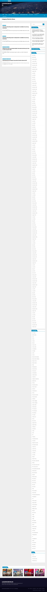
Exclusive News (34, 396)
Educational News (35, 384)
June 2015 (33, 314)
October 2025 (34, 67)
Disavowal (4, 16)
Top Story (33, 530)
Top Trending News (35, 532)
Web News (33, 544)
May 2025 (33, 77)
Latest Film (34, 446)
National (33, 474)
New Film (33, 484)
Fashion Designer (34, 402)
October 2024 (34, 91)
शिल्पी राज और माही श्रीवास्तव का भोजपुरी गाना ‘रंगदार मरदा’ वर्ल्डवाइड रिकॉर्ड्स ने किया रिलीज (29, 574)
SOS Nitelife (34, 520)
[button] (44, 15)
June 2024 (33, 99)
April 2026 (33, 55)
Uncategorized (34, 538)
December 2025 (34, 63)
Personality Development (36, 494)
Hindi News (34, 428)
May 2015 (33, 316)
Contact (36, 14)
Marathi (33, 456)
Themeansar (16, 588)
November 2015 (34, 304)
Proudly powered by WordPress (5, 588)
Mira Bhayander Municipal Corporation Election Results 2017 (14, 60)
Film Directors (34, 408)
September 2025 (34, 69)
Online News (34, 492)
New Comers (34, 482)
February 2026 (34, 59)
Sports (33, 524)
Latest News (34, 450)
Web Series (34, 546)
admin (8, 29)
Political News (34, 500)
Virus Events (34, 542)
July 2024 (33, 97)
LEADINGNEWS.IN (7, 582)
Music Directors (34, 472)
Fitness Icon (34, 416)
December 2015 (34, 302)
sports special (34, 526)
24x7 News (15, 571)
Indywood (33, 436)
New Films (33, 486)
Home (6, 14)
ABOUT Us (10, 14)
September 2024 (34, 93)
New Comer (34, 480)
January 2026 (34, 61)
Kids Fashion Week (35, 444)
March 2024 (34, 105)
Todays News (34, 528)
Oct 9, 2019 (4, 29)
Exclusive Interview (35, 394)
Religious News (34, 508)
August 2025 (34, 71)
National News (34, 476)
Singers (33, 516)
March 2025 (34, 81)
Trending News (34, 534)
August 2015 (34, 310)
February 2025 (34, 83)
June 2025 (33, 75)
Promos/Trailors (34, 504)
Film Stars (33, 414)
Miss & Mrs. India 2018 (35, 460)
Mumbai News (34, 470)
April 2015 (33, 318)
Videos (33, 540)
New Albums (34, 478)
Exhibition (33, 398)
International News (35, 438)
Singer (33, 514)
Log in (33, 554)
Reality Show (34, 506)
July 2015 (33, 312)
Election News (4, 25)
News (33, 488)
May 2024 (33, 101)
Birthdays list (16, 14)
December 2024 (34, 87)
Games (33, 418)
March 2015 (34, 320)
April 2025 (33, 79)
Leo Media (33, 452)
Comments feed (34, 558)
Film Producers (34, 410)
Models (33, 462)
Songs (33, 518)
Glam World (34, 420)
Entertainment (34, 390)
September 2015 (34, 308)
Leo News (33, 454)
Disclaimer (31, 14)
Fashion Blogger (34, 400)
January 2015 (34, 322)
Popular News (34, 502)
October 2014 (34, 326)
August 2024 (34, 95)
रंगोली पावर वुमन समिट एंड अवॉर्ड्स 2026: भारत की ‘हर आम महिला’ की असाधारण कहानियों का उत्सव (38, 44)
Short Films (34, 512)
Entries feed (34, 556)
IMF (32, 434)
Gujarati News (34, 424)
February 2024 (34, 107)
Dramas (33, 382)
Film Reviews (34, 412)
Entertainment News (23, 14)
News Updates (34, 490)
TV (32, 536)
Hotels (33, 430)
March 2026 (34, 57)
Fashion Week (34, 404)
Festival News (34, 406)
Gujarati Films (34, 422)
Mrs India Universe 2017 (35, 464)
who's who (33, 548)
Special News (34, 522)
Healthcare (34, 426)
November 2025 (34, 65)
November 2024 (34, 89)
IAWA (33, 432)
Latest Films (34, 448)
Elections (33, 388)
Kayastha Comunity (35, 442)
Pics (32, 498)
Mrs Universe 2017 (35, 466)
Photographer (34, 496)
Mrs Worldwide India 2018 (36, 468)
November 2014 (34, 324)
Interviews (33, 440)
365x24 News (4, 571)
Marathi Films (34, 458)
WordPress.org (34, 560)
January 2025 (34, 85)
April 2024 (33, 103)
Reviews (33, 510)
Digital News (34, 380)
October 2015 (34, 306)
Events (33, 392)
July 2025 (33, 73)
